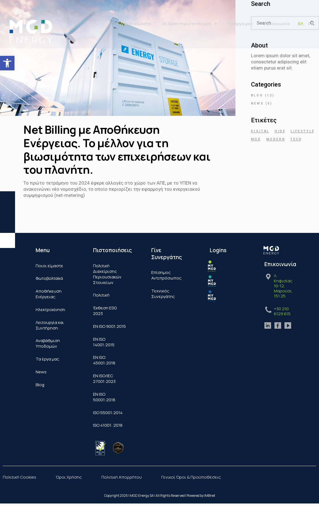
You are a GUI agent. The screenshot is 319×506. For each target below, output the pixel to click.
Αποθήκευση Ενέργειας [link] (49, 294)
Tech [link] (296, 139)
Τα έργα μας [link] (240, 24)
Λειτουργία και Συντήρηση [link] (50, 325)
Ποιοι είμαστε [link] (136, 24)
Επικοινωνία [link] (277, 24)
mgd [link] (256, 139)
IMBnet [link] (209, 496)
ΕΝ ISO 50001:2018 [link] (104, 397)
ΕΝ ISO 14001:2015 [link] (104, 342)
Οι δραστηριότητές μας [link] (189, 24)
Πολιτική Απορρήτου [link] (121, 478)
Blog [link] (257, 95)
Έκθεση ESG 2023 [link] (105, 311)
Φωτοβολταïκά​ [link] (49, 278)
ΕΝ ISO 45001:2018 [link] (104, 360)
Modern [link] (276, 139)
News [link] (257, 103)
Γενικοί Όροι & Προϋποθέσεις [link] (191, 478)
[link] (7, 63)
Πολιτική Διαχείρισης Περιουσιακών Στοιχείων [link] (107, 274)
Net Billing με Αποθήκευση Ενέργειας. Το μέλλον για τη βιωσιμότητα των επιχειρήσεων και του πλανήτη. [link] (116, 149)
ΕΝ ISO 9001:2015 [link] (109, 327)
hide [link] (280, 131)
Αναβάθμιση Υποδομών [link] (48, 344)
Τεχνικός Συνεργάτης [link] (163, 293)
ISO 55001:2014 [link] (108, 413)
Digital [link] (260, 131)
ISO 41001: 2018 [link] (108, 426)
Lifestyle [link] (303, 131)
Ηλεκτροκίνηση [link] (50, 310)
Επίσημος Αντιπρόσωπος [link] (166, 275)
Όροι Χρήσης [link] (69, 478)
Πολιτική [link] (101, 295)
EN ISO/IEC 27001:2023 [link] (104, 379)
